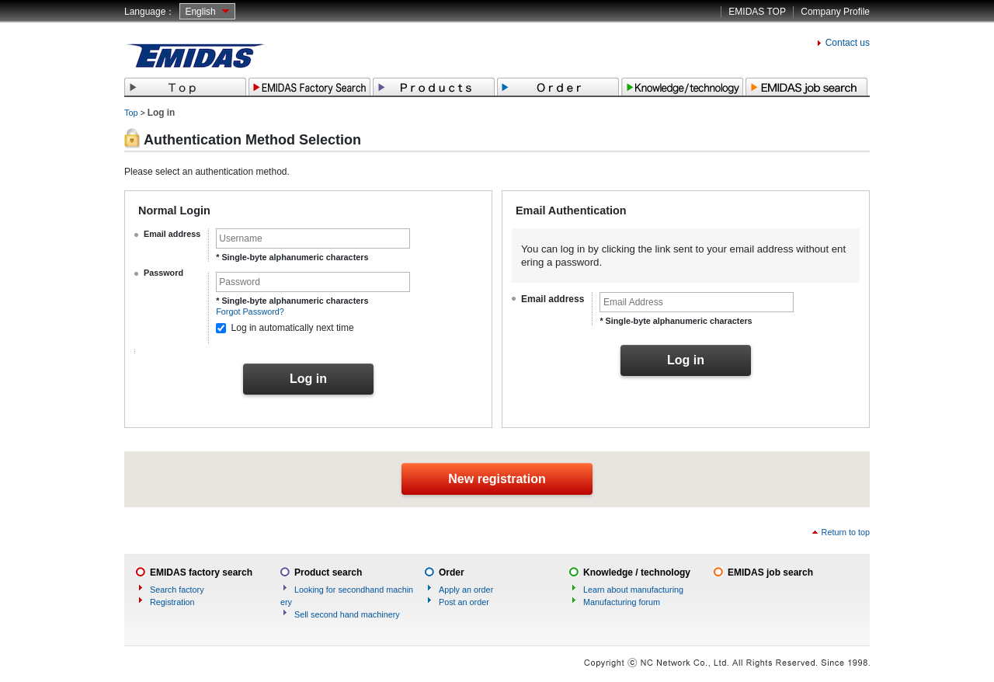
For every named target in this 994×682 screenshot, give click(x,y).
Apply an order (466, 589)
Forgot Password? (250, 311)
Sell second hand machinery (347, 614)
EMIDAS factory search (201, 572)
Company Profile (835, 11)
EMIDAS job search (770, 572)
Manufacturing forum (621, 602)
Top (130, 112)
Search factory (177, 589)
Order (451, 572)
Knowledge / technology (636, 572)
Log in (308, 378)
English (200, 11)
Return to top (846, 532)
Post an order (464, 602)
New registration (496, 478)
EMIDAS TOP (757, 11)
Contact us (847, 42)
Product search (328, 572)
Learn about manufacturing (633, 589)
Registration (172, 602)
